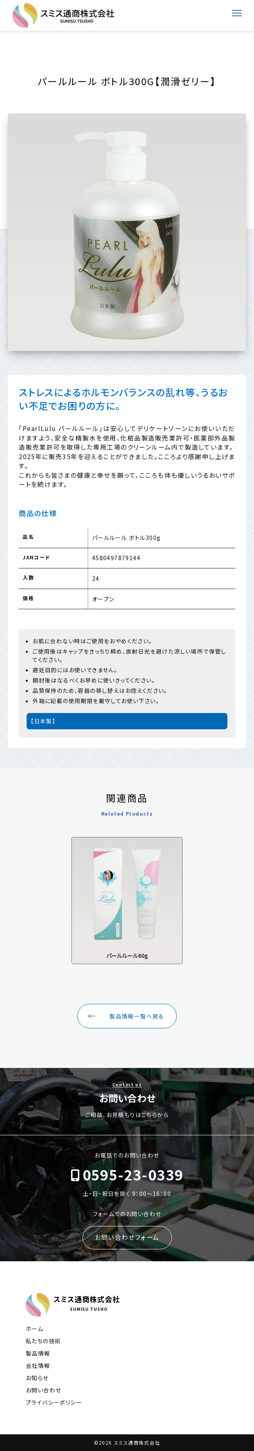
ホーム (34, 1329)
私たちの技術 (43, 1341)
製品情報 (38, 1353)
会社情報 (38, 1365)
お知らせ (37, 1378)
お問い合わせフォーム (127, 1237)
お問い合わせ (43, 1390)
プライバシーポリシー (54, 1402)
